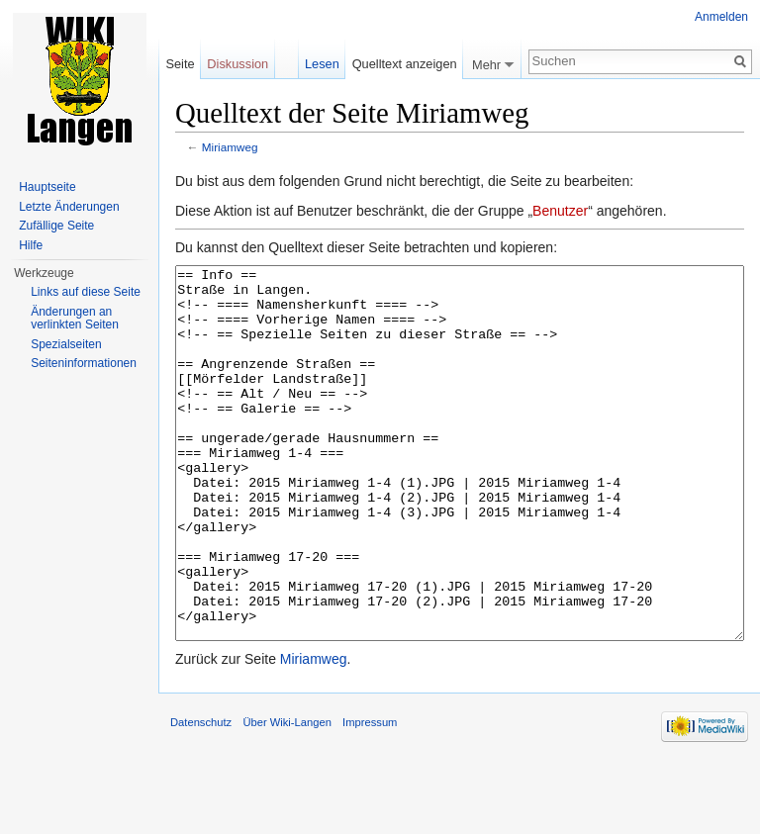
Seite (179, 63)
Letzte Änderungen (69, 207)
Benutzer (560, 211)
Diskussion (237, 63)
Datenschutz (201, 796)
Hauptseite (47, 187)
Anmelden (721, 17)
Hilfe (31, 245)
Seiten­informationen (84, 363)
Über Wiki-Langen (287, 796)
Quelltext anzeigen (404, 63)
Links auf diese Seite (86, 292)
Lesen (322, 63)
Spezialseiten (66, 344)
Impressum (369, 796)
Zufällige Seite (56, 225)
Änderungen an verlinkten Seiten (75, 318)
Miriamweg (230, 146)
